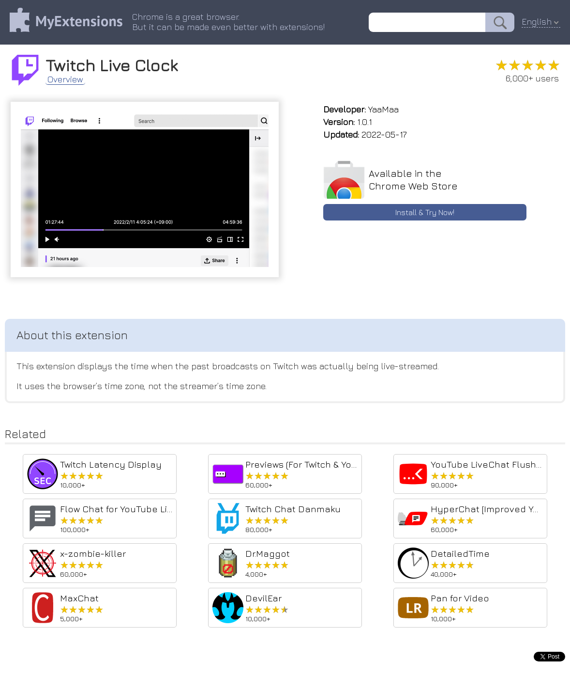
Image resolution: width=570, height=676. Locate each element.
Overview (65, 79)
